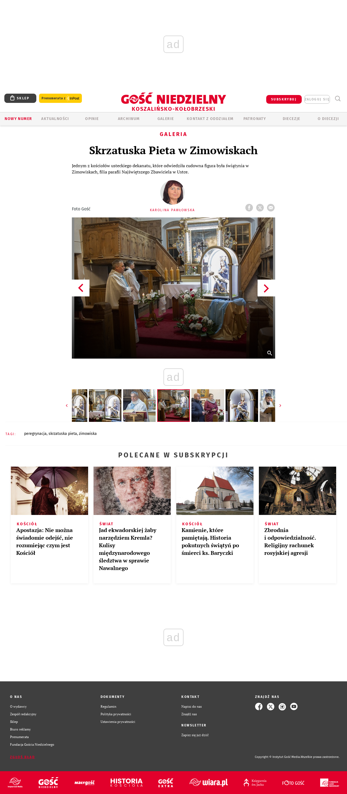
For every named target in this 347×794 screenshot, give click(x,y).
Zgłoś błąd (22, 757)
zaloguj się (317, 99)
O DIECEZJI (328, 118)
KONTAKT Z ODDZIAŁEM (210, 118)
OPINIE (92, 118)
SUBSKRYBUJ (284, 99)
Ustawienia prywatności (118, 722)
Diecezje (291, 118)
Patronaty (254, 118)
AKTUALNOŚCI (55, 118)
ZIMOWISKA (88, 433)
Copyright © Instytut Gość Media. (278, 757)
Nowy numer (18, 118)
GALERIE (166, 118)
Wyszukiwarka (338, 99)
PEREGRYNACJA (35, 433)
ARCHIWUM (129, 118)
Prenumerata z (60, 98)
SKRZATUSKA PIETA (63, 433)
